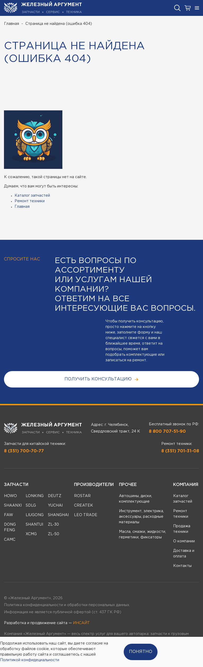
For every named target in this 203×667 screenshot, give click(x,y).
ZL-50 (53, 534)
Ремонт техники (30, 201)
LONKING (35, 496)
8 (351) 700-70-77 (24, 451)
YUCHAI (55, 505)
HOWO (10, 496)
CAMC (9, 539)
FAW (8, 515)
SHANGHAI (58, 515)
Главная (11, 23)
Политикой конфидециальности (29, 660)
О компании (184, 541)
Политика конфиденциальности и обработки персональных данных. (67, 605)
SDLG (31, 505)
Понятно (140, 652)
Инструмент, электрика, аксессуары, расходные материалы (141, 517)
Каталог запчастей (32, 195)
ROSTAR (82, 496)
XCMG (31, 534)
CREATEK (83, 505)
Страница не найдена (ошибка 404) (58, 23)
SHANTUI (34, 524)
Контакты (182, 565)
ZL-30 (53, 524)
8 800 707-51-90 (167, 432)
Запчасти (16, 485)
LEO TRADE (85, 515)
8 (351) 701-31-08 (180, 451)
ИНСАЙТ (81, 623)
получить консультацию (101, 379)
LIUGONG (35, 515)
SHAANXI (13, 505)
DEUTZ (54, 496)
